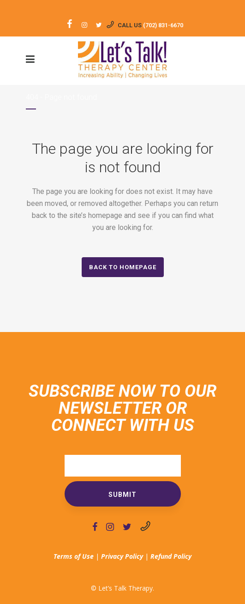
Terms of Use (74, 556)
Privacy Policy (122, 556)
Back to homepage (122, 267)
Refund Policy (170, 556)
